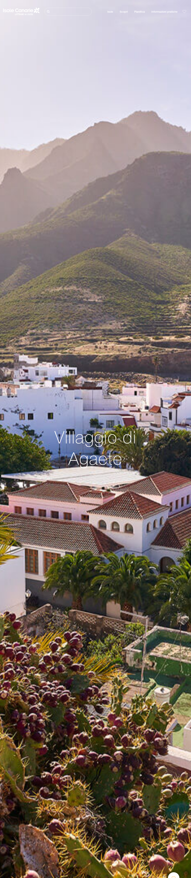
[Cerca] (68, 12)
